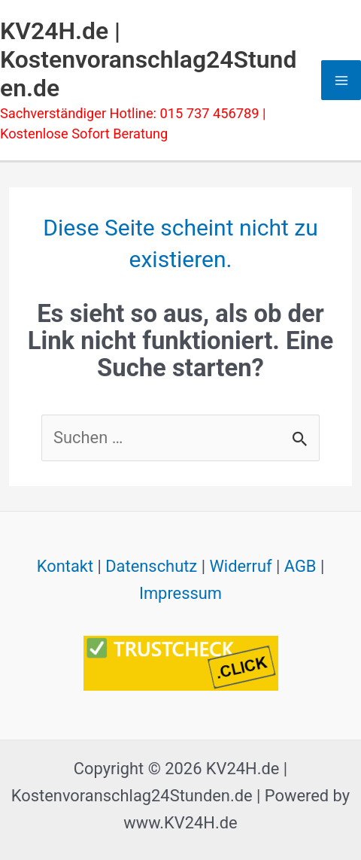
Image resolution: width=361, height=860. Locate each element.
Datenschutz (151, 566)
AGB (300, 566)
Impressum (180, 593)
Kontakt (65, 566)
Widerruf (240, 566)
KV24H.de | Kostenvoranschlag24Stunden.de (148, 60)
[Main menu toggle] (341, 80)
